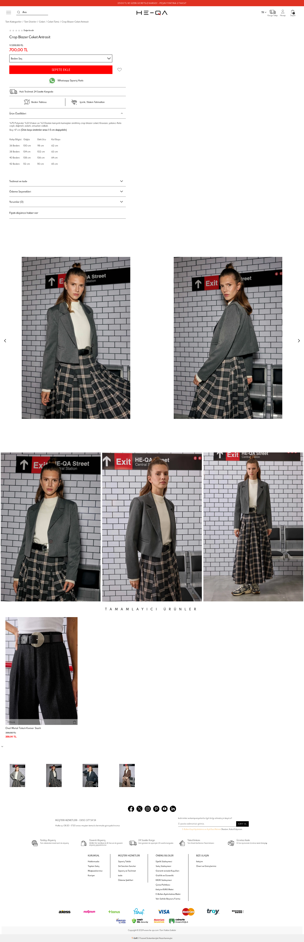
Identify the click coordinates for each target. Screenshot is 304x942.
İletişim (199, 861)
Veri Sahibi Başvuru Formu (168, 898)
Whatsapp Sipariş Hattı (70, 80)
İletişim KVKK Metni (165, 889)
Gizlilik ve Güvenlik (165, 875)
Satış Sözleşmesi (163, 866)
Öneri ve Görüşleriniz (206, 866)
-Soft (134, 938)
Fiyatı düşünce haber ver (23, 213)
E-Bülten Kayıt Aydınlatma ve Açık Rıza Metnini (201, 829)
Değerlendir (29, 30)
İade (120, 875)
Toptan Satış (93, 866)
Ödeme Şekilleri (125, 880)
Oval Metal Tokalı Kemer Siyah (23, 728)
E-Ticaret (141, 938)
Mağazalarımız (95, 870)
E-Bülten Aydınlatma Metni (168, 894)
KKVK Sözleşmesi (164, 880)
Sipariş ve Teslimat (127, 870)
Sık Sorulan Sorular (127, 866)
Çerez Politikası (163, 884)
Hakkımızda (93, 861)
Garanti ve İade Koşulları (168, 870)
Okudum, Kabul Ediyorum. (210, 829)
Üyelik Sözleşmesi (164, 861)
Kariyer (91, 875)
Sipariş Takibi (124, 861)
